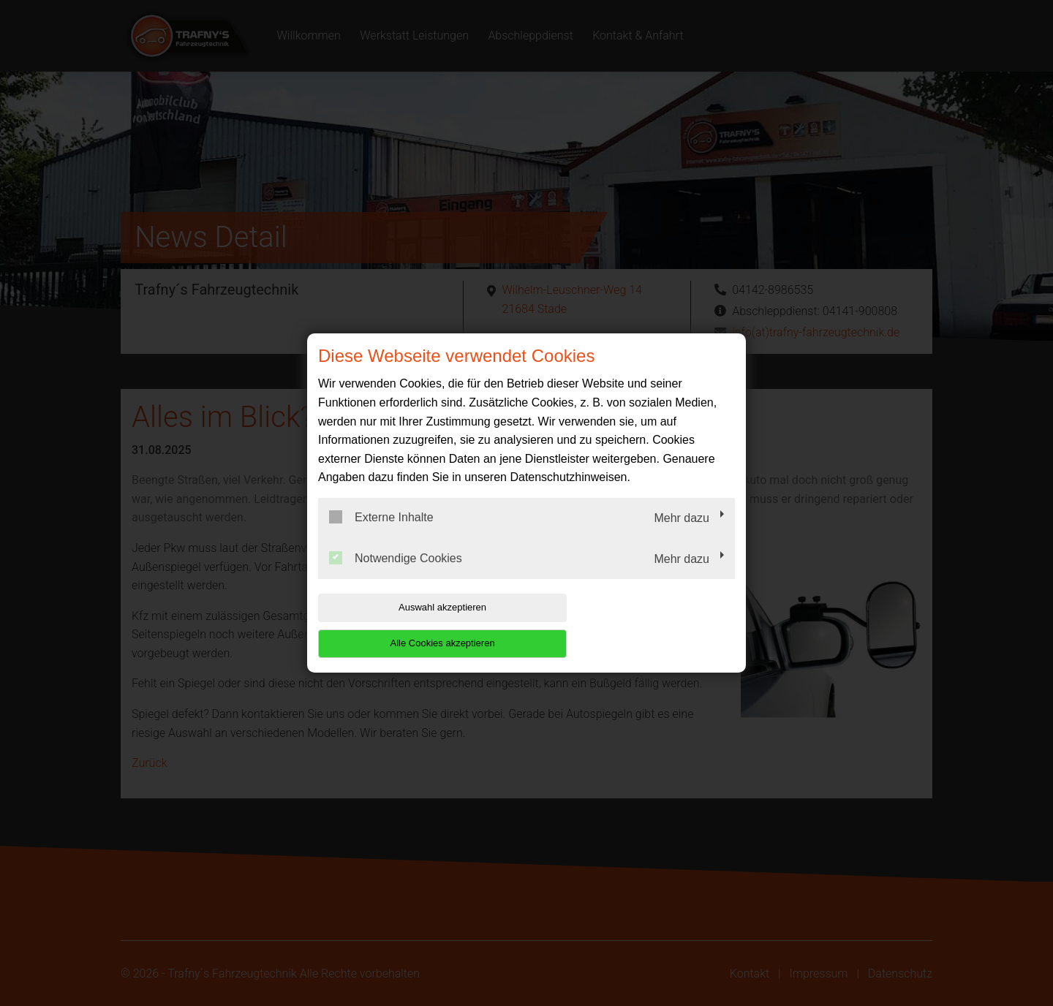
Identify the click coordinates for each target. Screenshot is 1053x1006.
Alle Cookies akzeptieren (641, 625)
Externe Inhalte (381, 535)
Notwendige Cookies (395, 575)
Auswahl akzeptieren (412, 625)
